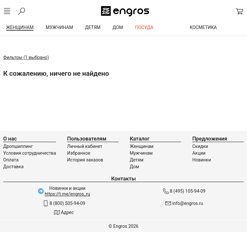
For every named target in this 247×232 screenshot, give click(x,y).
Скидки (200, 146)
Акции (199, 153)
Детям (136, 159)
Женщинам (141, 146)
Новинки (201, 159)
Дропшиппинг (18, 146)
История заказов (85, 159)
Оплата (11, 159)
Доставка (13, 166)
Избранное (78, 153)
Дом (134, 166)
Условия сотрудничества (29, 153)
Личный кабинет (84, 146)
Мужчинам (141, 153)
